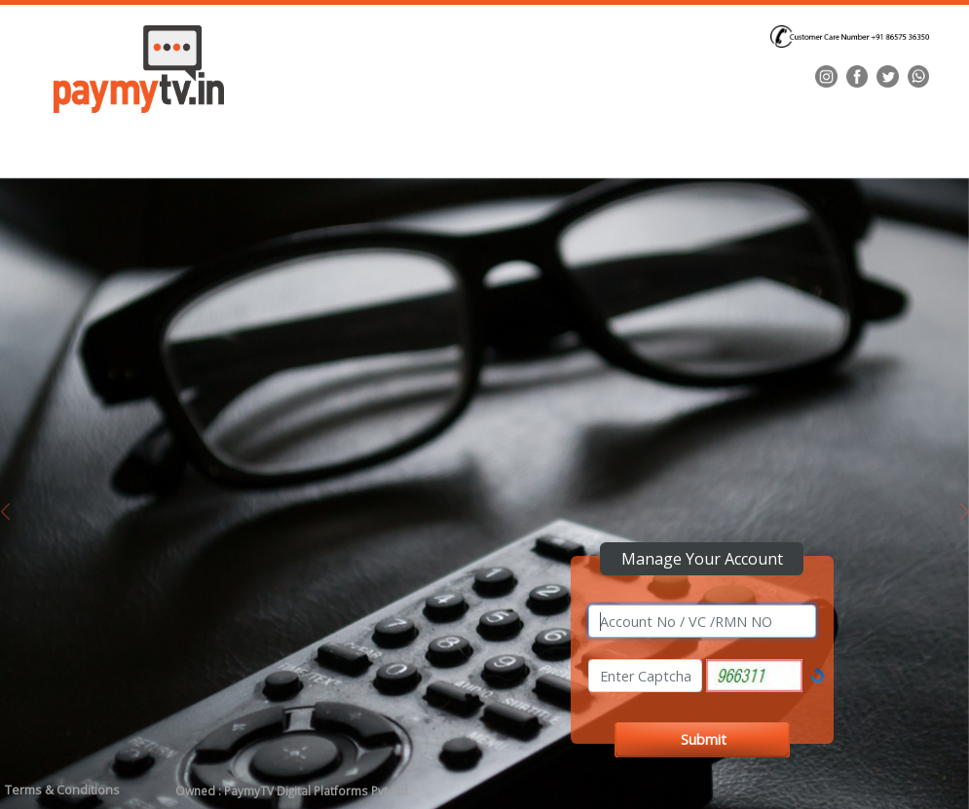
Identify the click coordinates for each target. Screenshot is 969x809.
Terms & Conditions (62, 790)
